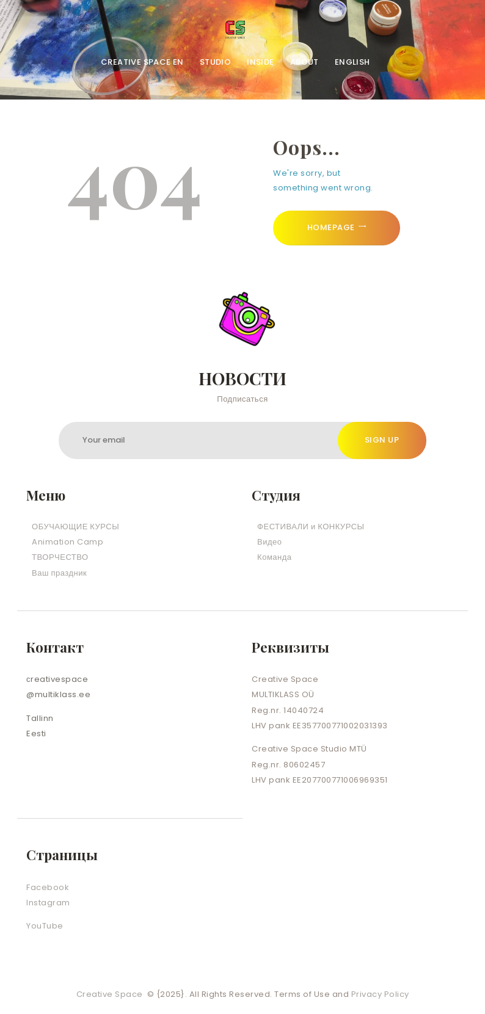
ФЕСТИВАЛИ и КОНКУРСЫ (310, 526)
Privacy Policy (380, 994)
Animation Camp (67, 542)
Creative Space (110, 994)
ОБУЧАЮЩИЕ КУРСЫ (75, 526)
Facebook (47, 887)
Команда (274, 557)
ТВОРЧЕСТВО (60, 557)
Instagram (48, 902)
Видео (269, 542)
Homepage (331, 227)
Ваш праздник (59, 573)
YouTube (45, 926)
